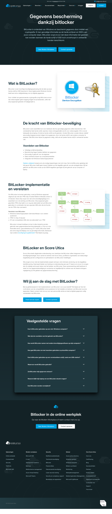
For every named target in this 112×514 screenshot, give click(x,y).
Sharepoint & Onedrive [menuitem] (32, 467)
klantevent (55, 1)
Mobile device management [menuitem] (34, 474)
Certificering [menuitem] (89, 464)
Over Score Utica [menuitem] (91, 457)
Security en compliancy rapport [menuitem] (55, 481)
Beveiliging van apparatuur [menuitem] (53, 484)
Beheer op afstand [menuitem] (71, 471)
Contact (101, 5)
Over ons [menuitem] (88, 461)
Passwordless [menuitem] (50, 471)
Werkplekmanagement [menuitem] (72, 478)
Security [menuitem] (8, 467)
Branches (38, 5)
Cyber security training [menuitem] (52, 478)
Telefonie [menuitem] (8, 471)
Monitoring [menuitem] (69, 474)
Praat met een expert (32, 300)
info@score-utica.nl (101, 1)
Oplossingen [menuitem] (9, 457)
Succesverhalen (49, 5)
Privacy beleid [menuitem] (90, 478)
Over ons (71, 5)
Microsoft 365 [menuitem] (10, 474)
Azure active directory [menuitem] (72, 461)
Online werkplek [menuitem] (10, 461)
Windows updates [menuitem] (71, 464)
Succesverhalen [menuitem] (90, 471)
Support (90, 5)
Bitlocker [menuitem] (48, 467)
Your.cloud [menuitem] (89, 494)
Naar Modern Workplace (46, 49)
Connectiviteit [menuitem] (10, 464)
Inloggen (80, 5)
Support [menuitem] (88, 491)
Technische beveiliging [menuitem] (52, 464)
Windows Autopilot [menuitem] (71, 467)
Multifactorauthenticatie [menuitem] (52, 461)
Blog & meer (61, 5)
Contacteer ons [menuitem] (90, 488)
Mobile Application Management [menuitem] (75, 481)
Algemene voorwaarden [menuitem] (93, 484)
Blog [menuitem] (87, 467)
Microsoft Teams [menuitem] (30, 481)
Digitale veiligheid (28, 163)
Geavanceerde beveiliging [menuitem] (53, 474)
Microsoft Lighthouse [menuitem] (72, 484)
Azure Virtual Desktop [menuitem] (32, 478)
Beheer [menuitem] (68, 457)
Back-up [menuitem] (28, 471)
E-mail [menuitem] (28, 464)
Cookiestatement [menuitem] (91, 481)
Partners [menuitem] (88, 474)
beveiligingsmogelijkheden (26, 233)
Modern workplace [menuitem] (31, 457)
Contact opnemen (66, 49)
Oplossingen (27, 5)
